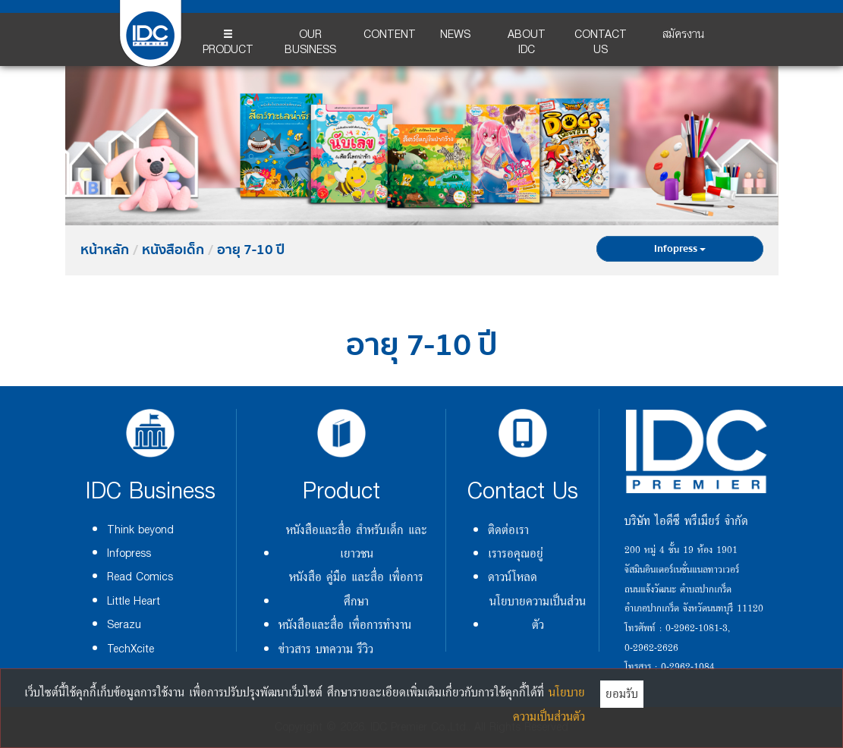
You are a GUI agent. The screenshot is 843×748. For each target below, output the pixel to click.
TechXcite (130, 649)
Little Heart (133, 601)
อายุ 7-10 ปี (251, 250)
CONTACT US (600, 42)
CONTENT (389, 34)
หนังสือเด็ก (173, 250)
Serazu (124, 624)
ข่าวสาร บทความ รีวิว (325, 649)
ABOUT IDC (527, 42)
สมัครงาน (683, 34)
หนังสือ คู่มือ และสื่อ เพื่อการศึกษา (356, 588)
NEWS (455, 34)
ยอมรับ (622, 693)
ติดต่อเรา (508, 529)
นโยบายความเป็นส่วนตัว (537, 612)
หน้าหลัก (104, 250)
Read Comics (140, 577)
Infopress (680, 248)
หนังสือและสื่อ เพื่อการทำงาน (344, 624)
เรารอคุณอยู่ (515, 553)
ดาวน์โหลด (512, 576)
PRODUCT (228, 44)
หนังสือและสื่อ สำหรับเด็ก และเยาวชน (356, 541)
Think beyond (140, 530)
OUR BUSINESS (310, 42)
